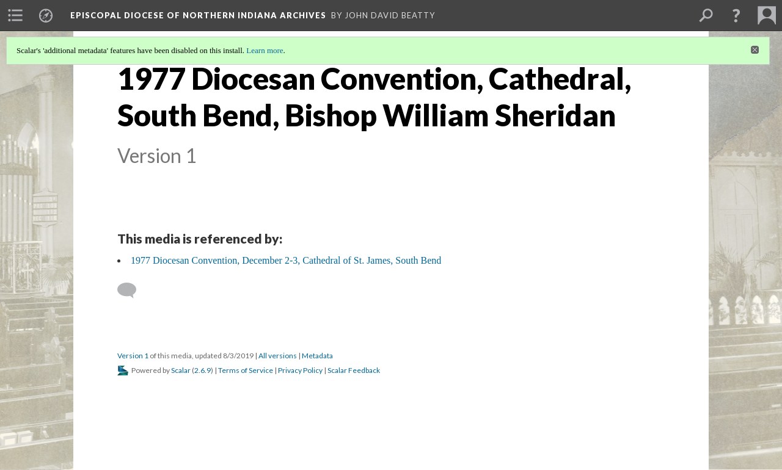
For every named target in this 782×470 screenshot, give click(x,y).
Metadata (317, 355)
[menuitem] (15, 15)
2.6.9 (202, 370)
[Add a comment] (132, 290)
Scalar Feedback (353, 370)
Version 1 (132, 355)
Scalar (181, 370)
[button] (736, 15)
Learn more (264, 50)
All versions (277, 355)
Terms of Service (245, 370)
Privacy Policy (300, 370)
